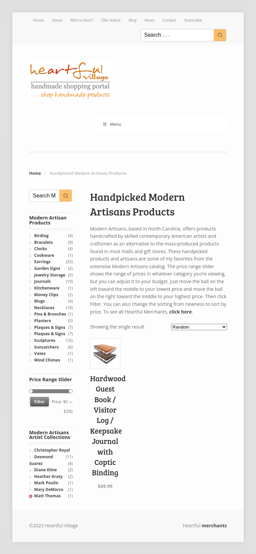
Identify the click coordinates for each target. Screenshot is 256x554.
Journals (42, 281)
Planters (42, 321)
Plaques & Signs (49, 327)
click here (180, 312)
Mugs (39, 301)
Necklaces (44, 308)
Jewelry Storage (49, 275)
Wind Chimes (47, 360)
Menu (111, 124)
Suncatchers (46, 347)
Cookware (44, 255)
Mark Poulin (46, 483)
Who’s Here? (81, 20)
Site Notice (111, 20)
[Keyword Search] (177, 35)
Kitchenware (47, 288)
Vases (40, 353)
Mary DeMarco (48, 489)
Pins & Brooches (50, 314)
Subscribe (193, 20)
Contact (169, 20)
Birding (41, 235)
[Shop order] (199, 327)
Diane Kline (45, 470)
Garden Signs (47, 268)
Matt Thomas (47, 496)
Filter (39, 402)
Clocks (40, 248)
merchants (214, 525)
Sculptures (44, 340)
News (150, 20)
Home (38, 20)
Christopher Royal (52, 450)
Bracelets (43, 242)
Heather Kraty (48, 476)
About (57, 20)
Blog (133, 20)
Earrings (42, 261)
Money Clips (46, 295)
